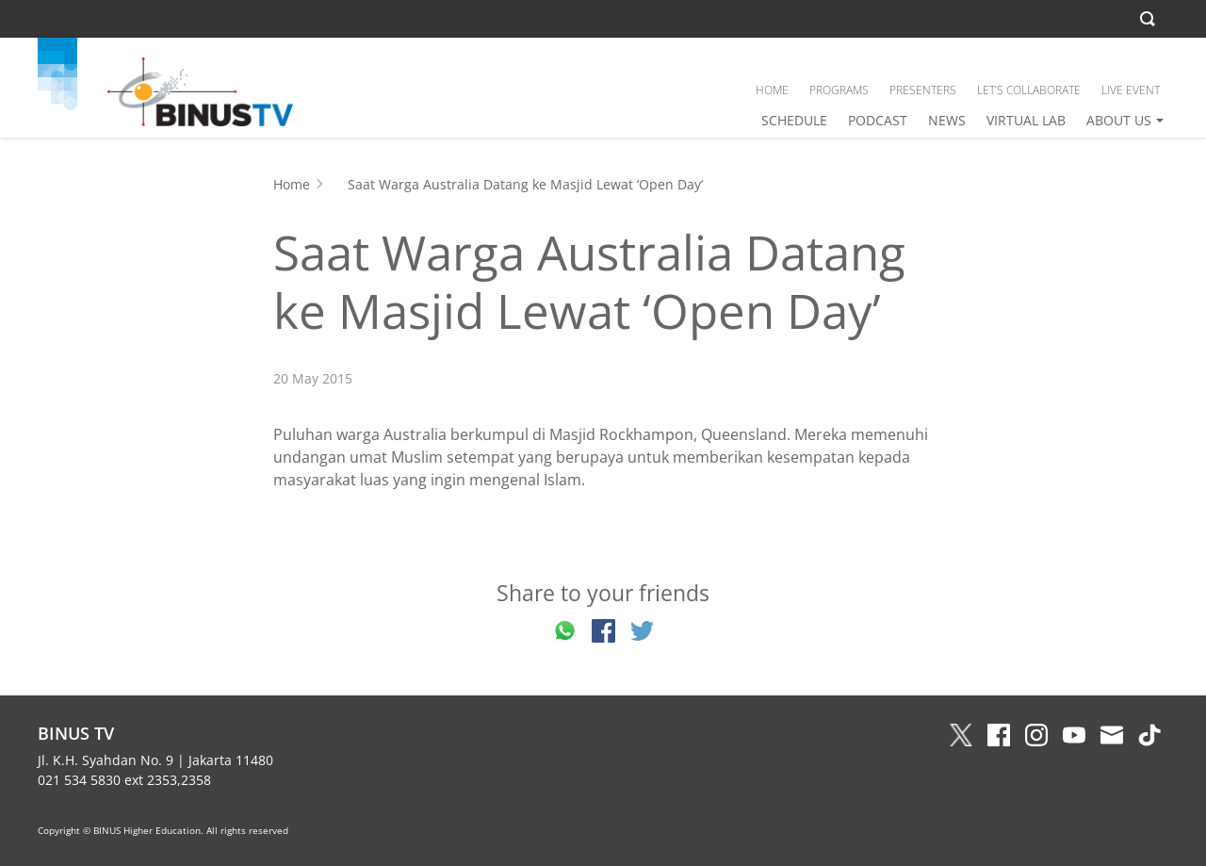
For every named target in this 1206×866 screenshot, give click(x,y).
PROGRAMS (839, 90)
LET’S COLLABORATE (1029, 90)
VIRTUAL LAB (1026, 120)
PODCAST (877, 120)
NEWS (947, 120)
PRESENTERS (922, 90)
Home (291, 184)
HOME (772, 90)
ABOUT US (1118, 120)
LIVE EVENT (1130, 90)
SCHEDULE (794, 120)
